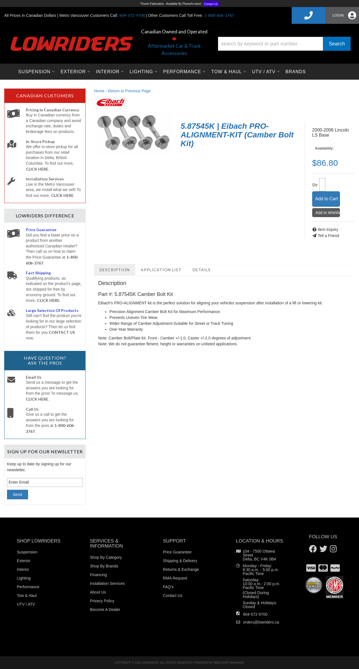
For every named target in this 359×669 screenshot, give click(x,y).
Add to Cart (326, 198)
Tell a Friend (328, 235)
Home (99, 91)
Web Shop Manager (229, 662)
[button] (284, 44)
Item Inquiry (328, 229)
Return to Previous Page (129, 91)
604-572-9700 (255, 614)
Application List (161, 269)
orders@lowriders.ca (261, 622)
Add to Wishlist (328, 212)
